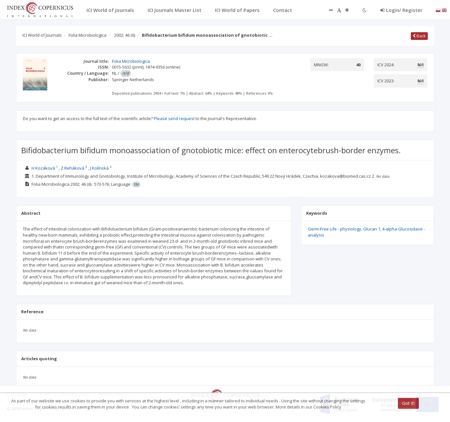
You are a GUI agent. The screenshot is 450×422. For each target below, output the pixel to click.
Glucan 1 (371, 229)
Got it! (408, 403)
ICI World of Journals (42, 35)
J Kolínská (99, 168)
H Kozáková (43, 168)
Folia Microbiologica (87, 35)
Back (419, 36)
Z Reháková (72, 168)
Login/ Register (401, 10)
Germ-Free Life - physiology (334, 229)
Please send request (174, 118)
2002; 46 (124, 35)
